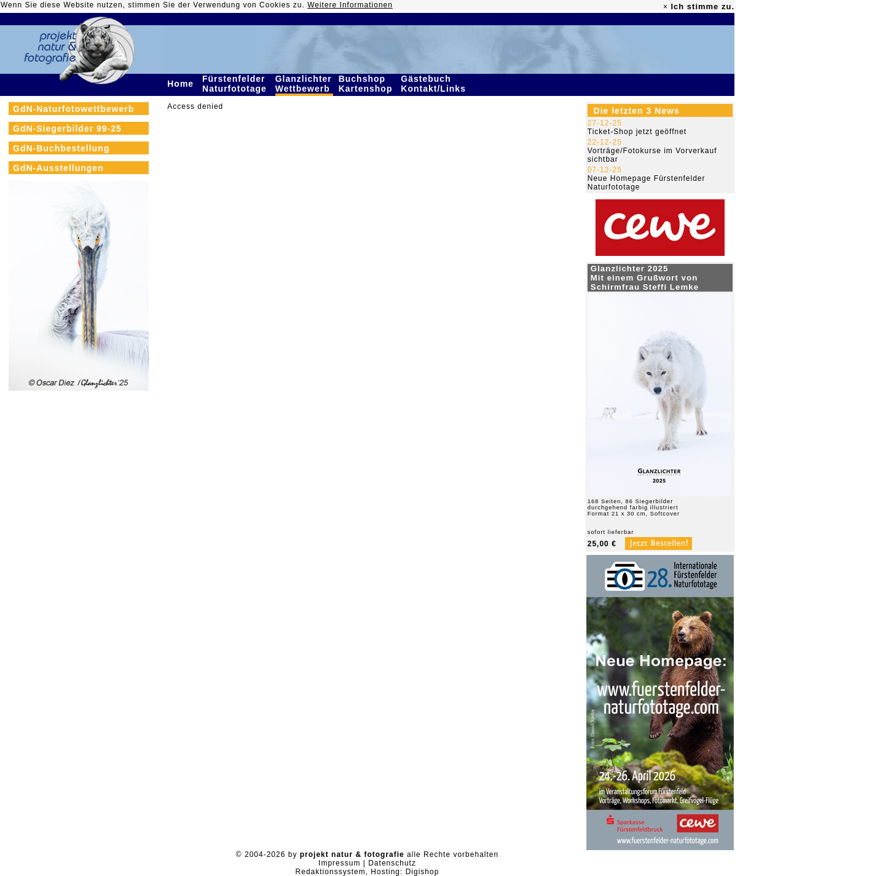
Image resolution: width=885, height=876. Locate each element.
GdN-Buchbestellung (61, 148)
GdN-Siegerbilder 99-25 (67, 128)
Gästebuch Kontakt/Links (434, 84)
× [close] (665, 6)
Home (182, 84)
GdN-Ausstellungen (58, 168)
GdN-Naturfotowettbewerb (73, 109)
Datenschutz (392, 863)
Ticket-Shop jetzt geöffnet (637, 131)
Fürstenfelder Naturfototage (236, 84)
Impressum (339, 863)
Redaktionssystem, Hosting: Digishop (367, 871)
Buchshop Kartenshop (367, 84)
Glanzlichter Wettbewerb (304, 84)
